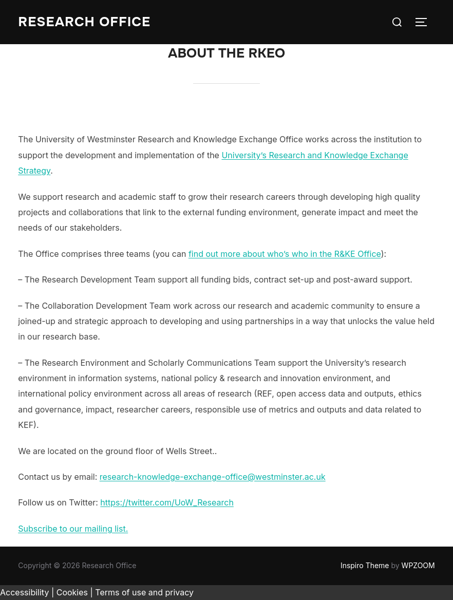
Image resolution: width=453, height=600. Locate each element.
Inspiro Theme (365, 565)
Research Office (84, 21)
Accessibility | (27, 592)
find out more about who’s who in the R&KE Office (284, 254)
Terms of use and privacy (144, 592)
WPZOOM (418, 565)
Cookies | (74, 592)
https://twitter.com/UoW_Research (167, 502)
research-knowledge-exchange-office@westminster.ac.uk (213, 477)
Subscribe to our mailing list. (73, 528)
